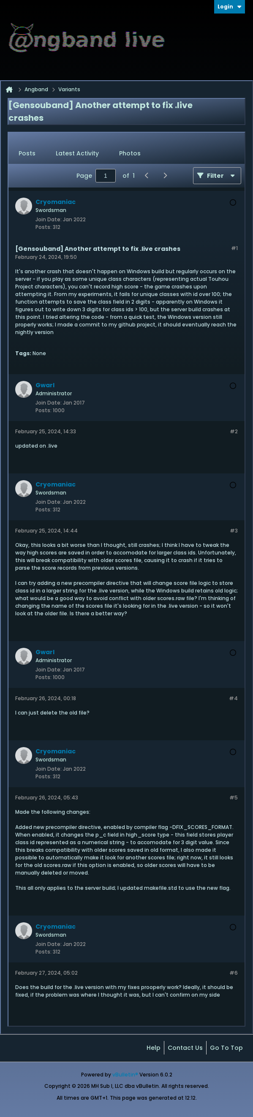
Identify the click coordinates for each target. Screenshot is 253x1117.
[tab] (27, 154)
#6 (233, 972)
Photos (130, 153)
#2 (234, 431)
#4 (233, 698)
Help (154, 1048)
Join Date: (48, 219)
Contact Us (185, 1048)
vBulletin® (125, 1074)
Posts (27, 153)
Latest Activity (77, 153)
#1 (234, 248)
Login (230, 6)
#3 (234, 530)
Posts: (43, 227)
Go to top (226, 1048)
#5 (233, 797)
